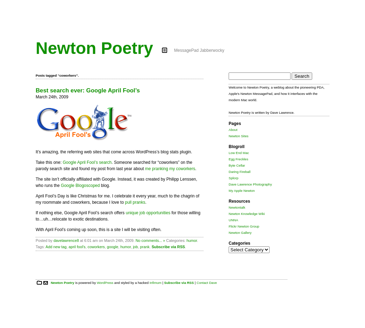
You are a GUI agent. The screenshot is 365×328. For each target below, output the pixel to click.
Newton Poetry (94, 48)
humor (192, 240)
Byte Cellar (237, 165)
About (233, 130)
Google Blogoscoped (80, 185)
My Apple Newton (242, 191)
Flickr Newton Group (244, 226)
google (112, 247)
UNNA (233, 220)
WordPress (105, 283)
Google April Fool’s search (87, 162)
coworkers (96, 247)
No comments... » (150, 240)
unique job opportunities (148, 212)
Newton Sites (239, 136)
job (135, 247)
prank (145, 247)
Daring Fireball (239, 172)
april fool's (77, 247)
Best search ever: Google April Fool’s (88, 90)
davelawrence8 (66, 240)
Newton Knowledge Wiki (247, 214)
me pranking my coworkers (170, 168)
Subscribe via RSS (168, 247)
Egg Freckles (238, 159)
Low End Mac (239, 153)
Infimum (156, 283)
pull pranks (135, 202)
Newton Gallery (240, 233)
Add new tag (55, 247)
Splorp (233, 178)
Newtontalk (237, 207)
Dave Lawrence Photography (250, 184)
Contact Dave (206, 283)
